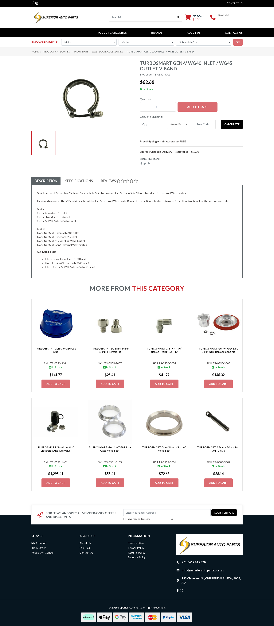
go (238, 42)
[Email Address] (167, 512)
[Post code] (205, 124)
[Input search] (142, 17)
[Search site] (178, 17)
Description (46, 181)
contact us (235, 3)
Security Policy (136, 557)
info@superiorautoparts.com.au (203, 570)
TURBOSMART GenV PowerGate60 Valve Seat (164, 449)
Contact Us (234, 32)
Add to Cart (197, 107)
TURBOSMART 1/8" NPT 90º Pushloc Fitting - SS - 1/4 (164, 350)
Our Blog (85, 547)
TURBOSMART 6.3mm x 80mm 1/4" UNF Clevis (218, 449)
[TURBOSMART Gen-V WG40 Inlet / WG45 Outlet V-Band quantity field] (158, 107)
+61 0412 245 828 (230, 18)
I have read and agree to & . (155, 519)
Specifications (79, 181)
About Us (193, 32)
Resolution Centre (42, 552)
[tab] (46, 181)
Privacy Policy (180, 519)
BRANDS (156, 32)
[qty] (150, 124)
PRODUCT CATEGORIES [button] (111, 32)
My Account (38, 543)
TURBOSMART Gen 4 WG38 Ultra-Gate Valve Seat (110, 449)
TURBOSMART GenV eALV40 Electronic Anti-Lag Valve (55, 449)
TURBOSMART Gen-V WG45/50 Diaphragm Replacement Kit (218, 350)
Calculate (232, 124)
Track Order (38, 547)
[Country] (178, 124)
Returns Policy (136, 552)
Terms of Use (136, 543)
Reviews (119, 181)
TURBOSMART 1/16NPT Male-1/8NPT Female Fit (110, 350)
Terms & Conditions (160, 519)
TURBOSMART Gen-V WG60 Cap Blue (55, 350)
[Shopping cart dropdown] (194, 17)
